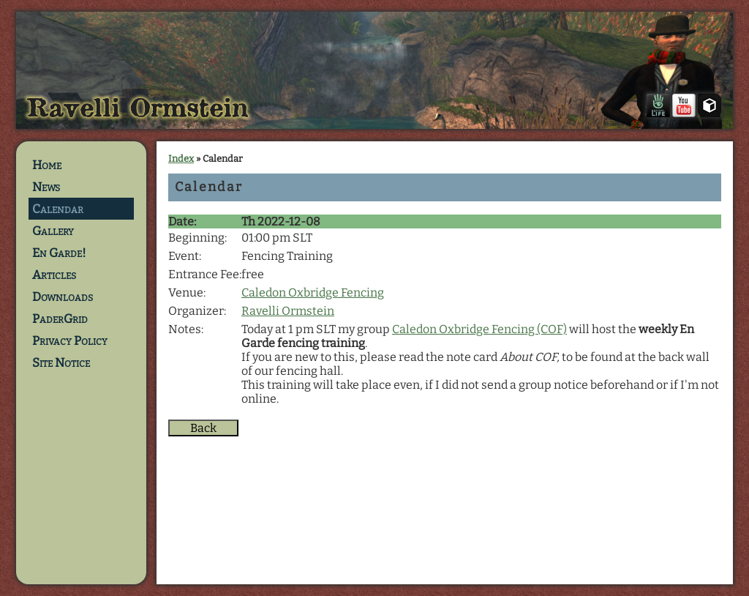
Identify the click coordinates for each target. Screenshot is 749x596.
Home (46, 164)
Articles (54, 274)
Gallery (53, 230)
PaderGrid (60, 318)
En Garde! (59, 252)
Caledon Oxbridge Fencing (312, 292)
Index (181, 158)
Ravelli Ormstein (287, 311)
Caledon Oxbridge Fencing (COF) (479, 329)
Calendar (57, 208)
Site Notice (61, 362)
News (46, 186)
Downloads (62, 296)
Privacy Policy (70, 340)
